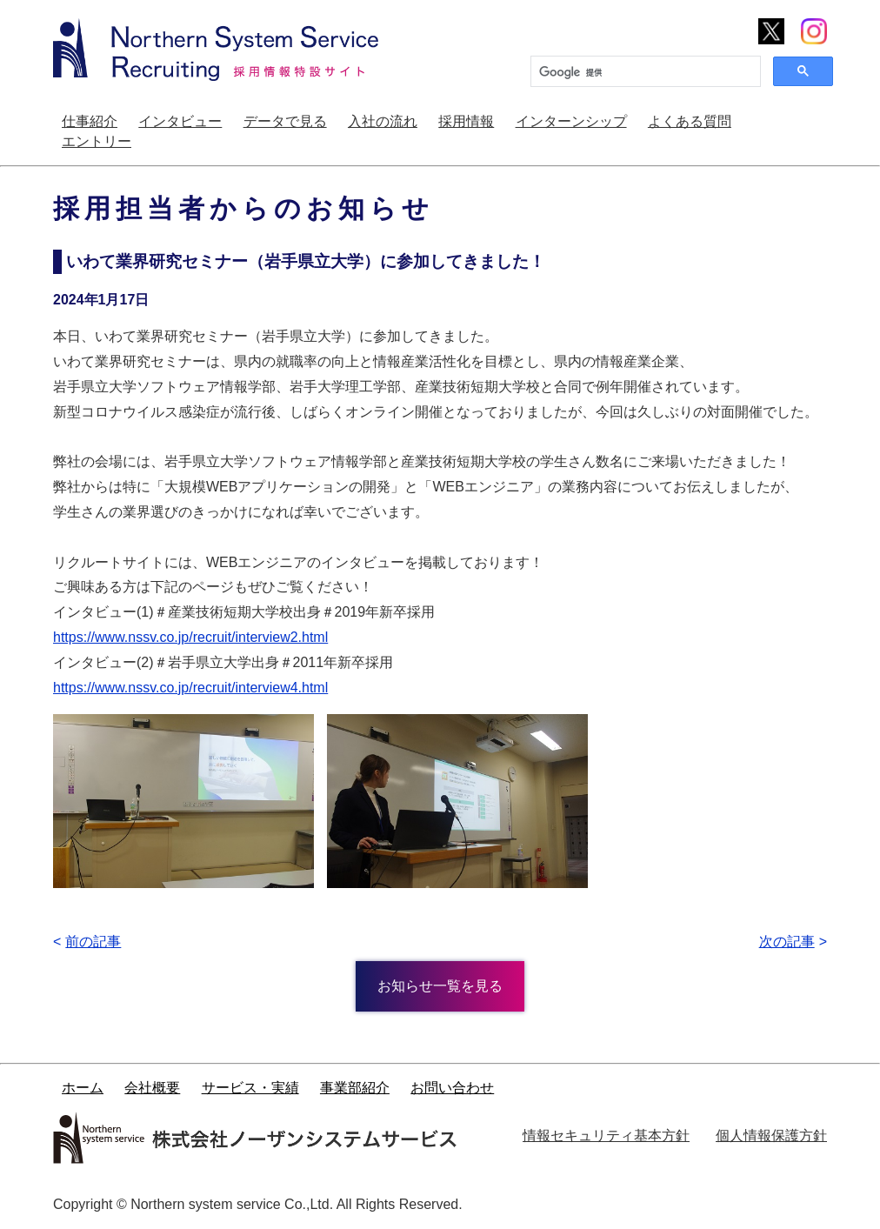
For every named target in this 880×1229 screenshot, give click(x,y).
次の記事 (787, 941)
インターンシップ (571, 121)
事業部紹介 (355, 1087)
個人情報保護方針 (771, 1135)
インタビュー (180, 121)
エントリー (96, 141)
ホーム (82, 1087)
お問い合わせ (452, 1087)
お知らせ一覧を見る (440, 986)
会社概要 (152, 1087)
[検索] (644, 72)
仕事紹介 (89, 121)
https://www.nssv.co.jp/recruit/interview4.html (190, 687)
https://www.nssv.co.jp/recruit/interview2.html (190, 637)
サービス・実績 (250, 1087)
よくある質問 (689, 121)
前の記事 (93, 941)
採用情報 (466, 121)
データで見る (285, 121)
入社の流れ (382, 121)
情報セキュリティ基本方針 (606, 1135)
